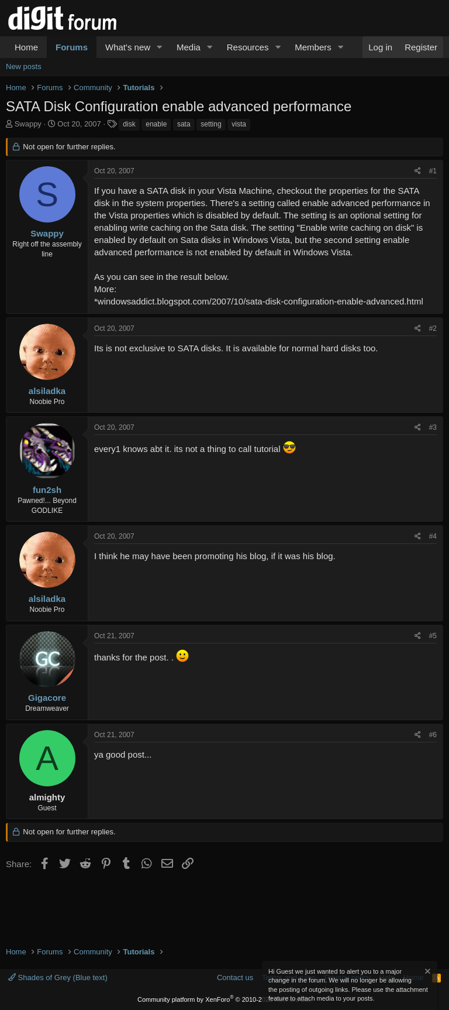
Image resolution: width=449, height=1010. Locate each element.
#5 (433, 636)
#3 (433, 427)
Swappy (28, 123)
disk (129, 124)
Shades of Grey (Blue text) (58, 977)
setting (211, 124)
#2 (433, 328)
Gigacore (47, 698)
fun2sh (47, 490)
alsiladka (47, 391)
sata (184, 124)
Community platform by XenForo (224, 999)
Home (26, 47)
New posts (24, 66)
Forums (72, 47)
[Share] (417, 171)
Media (189, 47)
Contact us (235, 977)
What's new (127, 47)
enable (156, 124)
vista (239, 124)
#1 (433, 171)
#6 (433, 735)
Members (313, 47)
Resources (248, 47)
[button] (159, 47)
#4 (433, 536)
